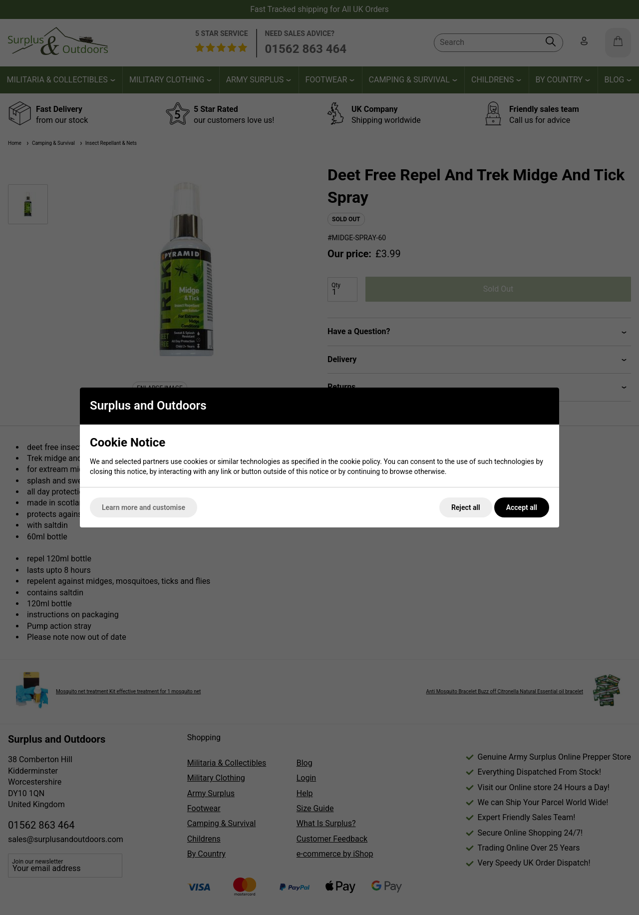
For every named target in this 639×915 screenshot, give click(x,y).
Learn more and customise (143, 507)
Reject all (465, 507)
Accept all (521, 507)
